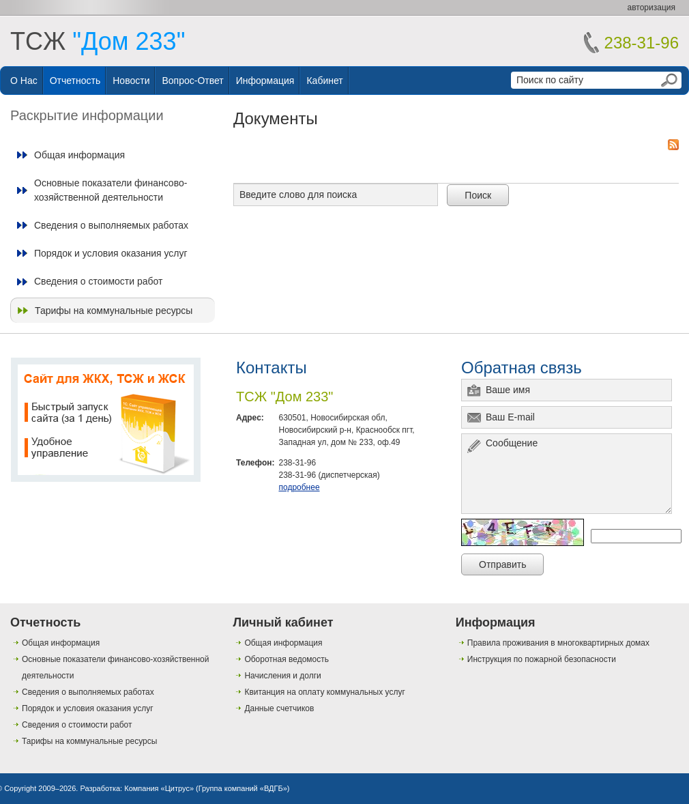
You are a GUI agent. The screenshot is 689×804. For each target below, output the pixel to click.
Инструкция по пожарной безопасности (541, 659)
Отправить (502, 564)
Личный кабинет (283, 622)
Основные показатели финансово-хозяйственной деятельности (110, 189)
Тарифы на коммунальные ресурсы (113, 310)
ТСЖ (97, 41)
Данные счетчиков (279, 708)
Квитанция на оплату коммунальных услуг (324, 692)
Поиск (478, 195)
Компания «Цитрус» (159, 788)
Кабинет (324, 80)
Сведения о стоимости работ (98, 281)
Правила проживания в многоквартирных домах (558, 643)
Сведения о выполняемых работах (111, 225)
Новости (131, 80)
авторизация (651, 7)
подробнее (298, 487)
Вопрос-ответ (192, 80)
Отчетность (75, 80)
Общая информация (79, 154)
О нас (24, 80)
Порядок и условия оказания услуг (111, 253)
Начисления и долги (282, 675)
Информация (265, 80)
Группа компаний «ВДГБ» (243, 788)
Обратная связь (521, 367)
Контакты (271, 367)
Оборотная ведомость (286, 659)
